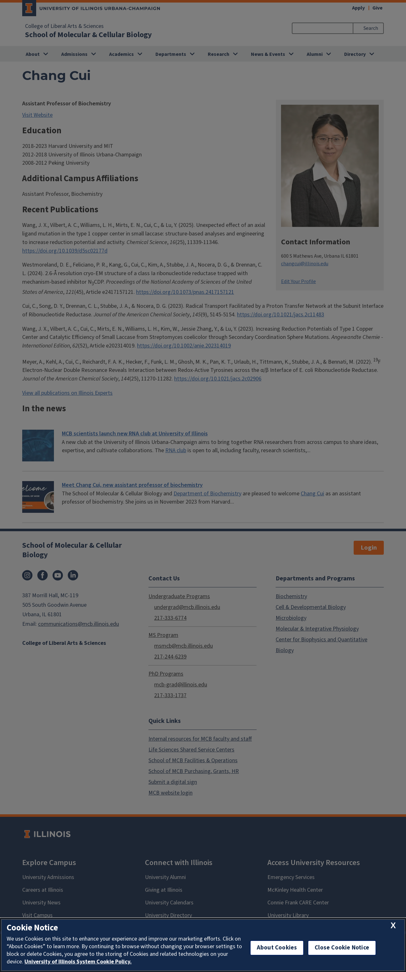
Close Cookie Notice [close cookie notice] (342, 947)
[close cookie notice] (393, 926)
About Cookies (277, 947)
